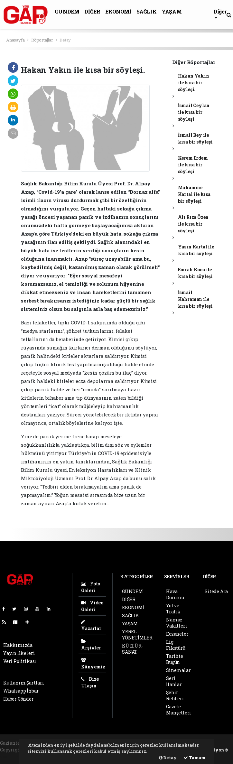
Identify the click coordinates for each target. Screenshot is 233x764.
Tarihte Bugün (174, 659)
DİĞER (92, 11)
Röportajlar (42, 40)
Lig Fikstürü (175, 645)
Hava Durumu (175, 594)
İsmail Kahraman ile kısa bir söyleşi (195, 299)
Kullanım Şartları (23, 683)
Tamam (195, 757)
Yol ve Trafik (173, 608)
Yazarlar (91, 625)
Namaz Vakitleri (176, 623)
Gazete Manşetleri (178, 709)
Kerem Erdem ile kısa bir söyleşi (193, 164)
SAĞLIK (146, 11)
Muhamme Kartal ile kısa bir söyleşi (194, 194)
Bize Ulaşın (90, 682)
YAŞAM (172, 11)
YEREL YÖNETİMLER (137, 635)
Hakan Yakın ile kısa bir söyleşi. (193, 82)
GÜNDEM (67, 11)
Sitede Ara (216, 591)
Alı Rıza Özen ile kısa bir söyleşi (193, 224)
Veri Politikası (19, 661)
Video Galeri (92, 606)
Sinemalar (178, 670)
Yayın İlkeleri (19, 653)
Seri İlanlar (174, 681)
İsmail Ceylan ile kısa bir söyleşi (194, 112)
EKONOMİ (118, 11)
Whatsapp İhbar (21, 691)
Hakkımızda (18, 645)
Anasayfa (15, 40)
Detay (65, 40)
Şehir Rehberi (175, 695)
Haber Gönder (18, 699)
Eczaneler (177, 634)
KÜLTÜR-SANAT (132, 649)
